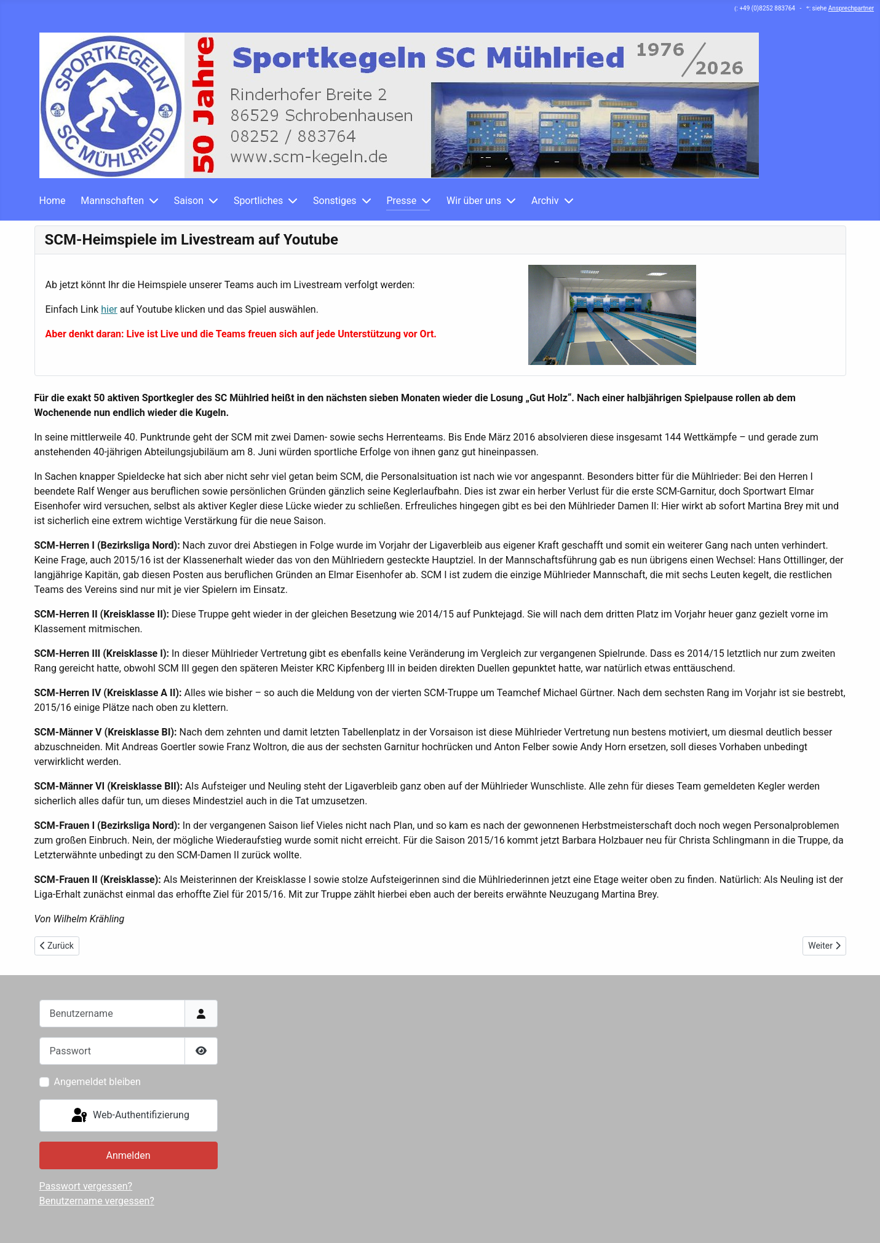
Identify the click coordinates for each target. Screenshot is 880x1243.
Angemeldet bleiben (97, 1082)
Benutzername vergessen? (96, 1201)
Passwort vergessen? (86, 1186)
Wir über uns (473, 200)
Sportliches (258, 200)
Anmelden (128, 1155)
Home (52, 200)
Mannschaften (112, 200)
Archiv (545, 200)
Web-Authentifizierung (129, 1116)
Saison (189, 200)
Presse (401, 200)
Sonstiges (335, 200)
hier (109, 309)
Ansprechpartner (851, 8)
